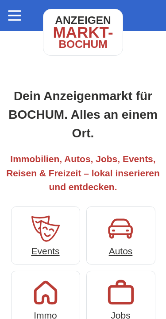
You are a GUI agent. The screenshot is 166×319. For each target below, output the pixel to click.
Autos (120, 234)
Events (45, 234)
